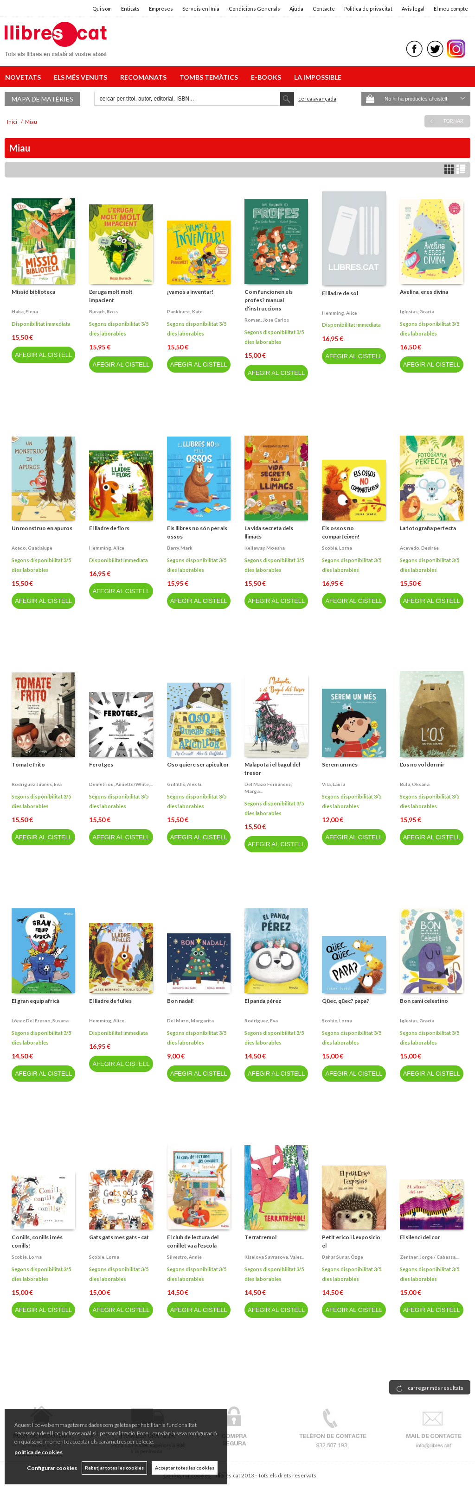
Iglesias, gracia (417, 311)
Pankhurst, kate (185, 311)
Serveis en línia (200, 9)
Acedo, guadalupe (32, 548)
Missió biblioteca (33, 291)
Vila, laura (333, 784)
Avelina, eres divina (424, 291)
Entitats (130, 9)
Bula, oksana (415, 784)
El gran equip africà (35, 1000)
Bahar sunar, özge (342, 1257)
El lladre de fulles (110, 1000)
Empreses (161, 9)
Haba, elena (25, 311)
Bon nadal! (180, 1000)
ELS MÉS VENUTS (82, 77)
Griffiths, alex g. (184, 784)
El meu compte (451, 9)
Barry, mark (180, 548)
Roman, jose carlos (266, 320)
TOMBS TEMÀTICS (210, 77)
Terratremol (260, 1237)
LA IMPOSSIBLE (317, 77)
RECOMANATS (144, 77)
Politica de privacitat (368, 9)
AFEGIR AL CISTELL (43, 354)
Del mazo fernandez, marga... (268, 787)
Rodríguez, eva (261, 1020)
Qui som (102, 9)
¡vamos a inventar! (190, 291)
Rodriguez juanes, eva (37, 784)
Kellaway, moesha (264, 548)
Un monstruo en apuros (42, 528)
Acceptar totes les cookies (184, 1467)
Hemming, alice (339, 313)
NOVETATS (24, 77)
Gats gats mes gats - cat (119, 1237)
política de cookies (38, 1452)
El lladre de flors (109, 528)
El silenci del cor (420, 1237)
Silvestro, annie (184, 1257)
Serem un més (340, 764)
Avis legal (413, 9)
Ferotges (101, 764)
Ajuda (296, 9)
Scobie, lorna (337, 548)
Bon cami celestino (424, 1000)
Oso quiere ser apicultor (198, 764)
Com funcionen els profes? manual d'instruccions (268, 300)
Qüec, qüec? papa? (345, 1000)
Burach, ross (103, 311)
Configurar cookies (52, 1467)
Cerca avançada (317, 98)
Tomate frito (28, 764)
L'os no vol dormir (422, 764)
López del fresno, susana (40, 1020)
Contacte (324, 9)
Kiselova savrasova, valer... (274, 1257)
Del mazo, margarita (190, 1020)
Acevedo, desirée (419, 548)
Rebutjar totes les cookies (114, 1467)
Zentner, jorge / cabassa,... (429, 1257)
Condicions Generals (254, 9)
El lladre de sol (340, 293)
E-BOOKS (267, 77)
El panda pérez (262, 1000)
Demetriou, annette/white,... (121, 784)
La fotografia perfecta (428, 528)
